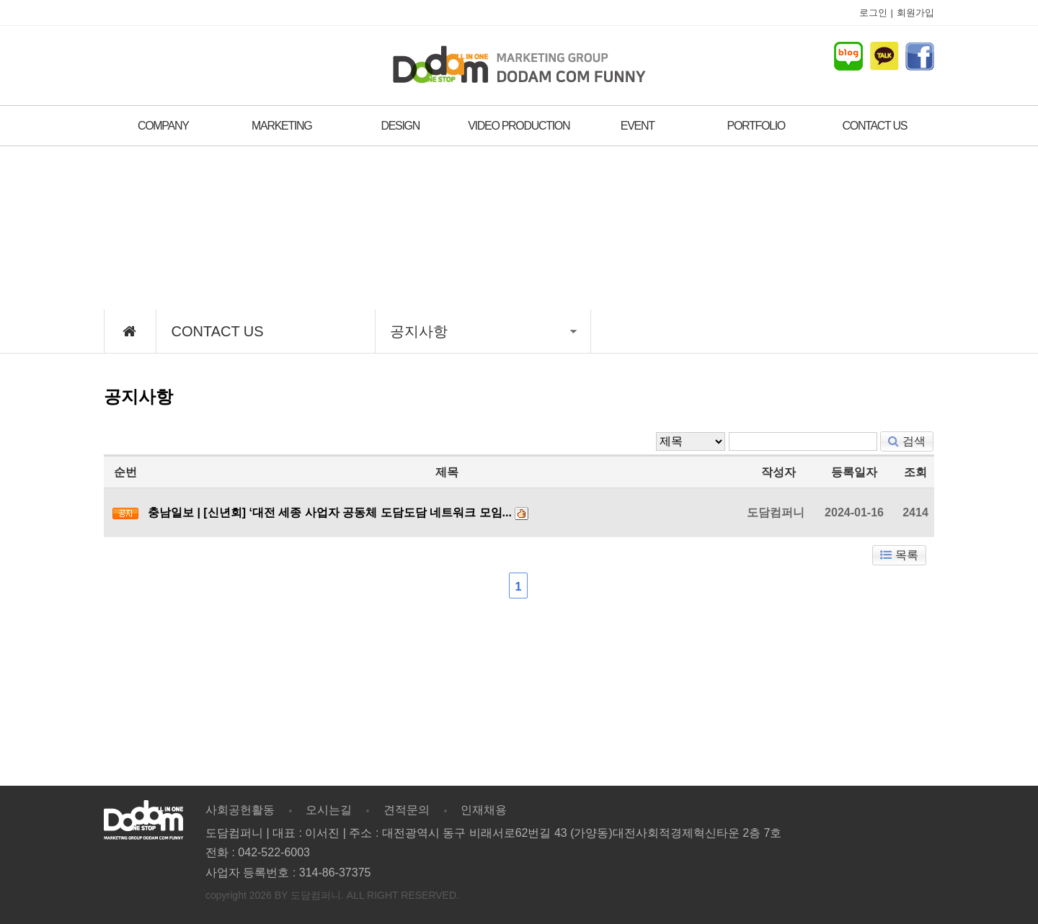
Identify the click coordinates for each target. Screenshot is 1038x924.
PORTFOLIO (756, 126)
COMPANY (163, 126)
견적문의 (406, 810)
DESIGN (400, 126)
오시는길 (329, 810)
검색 (907, 441)
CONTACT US (874, 126)
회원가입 (915, 12)
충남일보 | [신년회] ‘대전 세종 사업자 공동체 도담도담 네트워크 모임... (330, 512)
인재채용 (484, 810)
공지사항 (483, 331)
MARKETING (281, 126)
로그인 (873, 12)
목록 (899, 555)
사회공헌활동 (240, 810)
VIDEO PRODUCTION (518, 126)
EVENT (638, 126)
